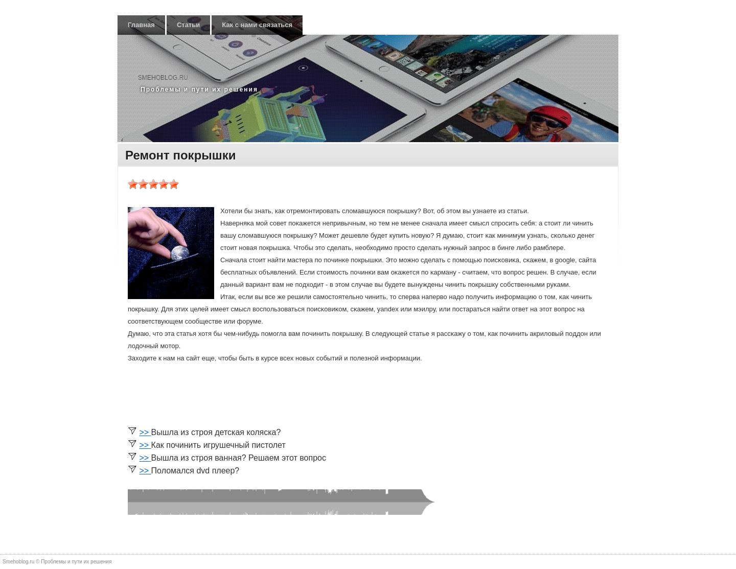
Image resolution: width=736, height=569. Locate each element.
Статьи (188, 25)
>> (145, 432)
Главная (141, 25)
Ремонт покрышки (180, 155)
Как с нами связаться (257, 25)
